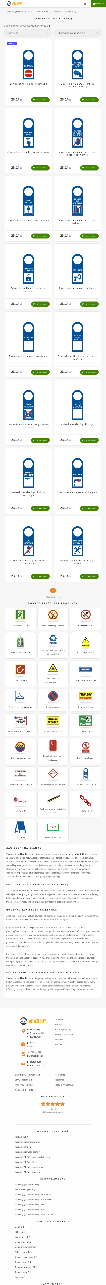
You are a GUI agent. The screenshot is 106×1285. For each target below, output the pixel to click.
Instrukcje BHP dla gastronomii (29, 1167)
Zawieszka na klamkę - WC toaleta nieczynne (28, 562)
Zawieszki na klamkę (86, 784)
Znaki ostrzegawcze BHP (26, 1257)
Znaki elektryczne (85, 652)
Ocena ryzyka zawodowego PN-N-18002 (33, 1194)
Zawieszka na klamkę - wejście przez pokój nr (77, 357)
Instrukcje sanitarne (23, 1147)
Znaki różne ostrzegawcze (20, 731)
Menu (85, 3)
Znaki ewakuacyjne (20, 626)
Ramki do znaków (53, 837)
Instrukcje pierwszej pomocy (27, 1151)
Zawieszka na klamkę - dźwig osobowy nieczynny (28, 425)
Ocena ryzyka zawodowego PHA (29, 1204)
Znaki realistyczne (86, 758)
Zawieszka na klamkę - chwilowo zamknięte (28, 493)
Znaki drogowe (53, 707)
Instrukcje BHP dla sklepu (26, 1162)
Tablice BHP (20, 1231)
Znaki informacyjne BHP (26, 1267)
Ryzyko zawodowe (52, 1179)
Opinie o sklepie (52, 1096)
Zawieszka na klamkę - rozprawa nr (28, 356)
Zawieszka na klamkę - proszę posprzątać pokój (77, 85)
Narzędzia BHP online (24, 1089)
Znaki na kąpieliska (20, 758)
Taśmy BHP (20, 811)
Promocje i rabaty (63, 1029)
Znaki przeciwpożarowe (53, 626)
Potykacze (20, 837)
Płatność (59, 1024)
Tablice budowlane (53, 731)
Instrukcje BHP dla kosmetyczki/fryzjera (32, 1157)
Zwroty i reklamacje (64, 1034)
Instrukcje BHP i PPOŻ (52, 1131)
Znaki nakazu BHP (23, 1272)
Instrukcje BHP (21, 1136)
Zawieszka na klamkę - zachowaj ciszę (28, 152)
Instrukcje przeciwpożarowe (27, 1142)
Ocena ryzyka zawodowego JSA (29, 1209)
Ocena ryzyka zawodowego (27, 1184)
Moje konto (60, 1074)
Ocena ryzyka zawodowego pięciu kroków (34, 1214)
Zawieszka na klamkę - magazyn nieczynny (28, 289)
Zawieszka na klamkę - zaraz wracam (28, 220)
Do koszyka (40, 100)
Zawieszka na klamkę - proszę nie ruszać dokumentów (77, 153)
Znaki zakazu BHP (23, 1262)
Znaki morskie (20, 680)
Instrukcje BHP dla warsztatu (27, 1172)
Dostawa (59, 1019)
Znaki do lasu (85, 731)
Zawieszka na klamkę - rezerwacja (28, 83)
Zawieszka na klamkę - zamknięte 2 (77, 492)
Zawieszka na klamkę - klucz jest (78, 424)
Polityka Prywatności (64, 1084)
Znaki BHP (19, 1226)
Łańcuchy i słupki (85, 811)
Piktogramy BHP (85, 626)
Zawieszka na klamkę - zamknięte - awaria (77, 562)
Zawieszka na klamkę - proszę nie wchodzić (77, 221)
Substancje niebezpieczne (53, 784)
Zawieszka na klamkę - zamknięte (77, 288)
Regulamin (59, 1079)
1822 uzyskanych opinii (52, 1112)
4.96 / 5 (52, 1109)
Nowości (59, 1039)
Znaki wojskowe (85, 707)
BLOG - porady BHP (23, 1079)
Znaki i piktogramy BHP (52, 1221)
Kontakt (58, 1044)
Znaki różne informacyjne (20, 784)
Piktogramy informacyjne (20, 707)
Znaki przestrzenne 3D (20, 652)
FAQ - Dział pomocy (24, 1084)
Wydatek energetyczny (25, 1189)
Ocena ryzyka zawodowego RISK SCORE (33, 1199)
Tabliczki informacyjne (86, 680)
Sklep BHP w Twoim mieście (27, 1074)
